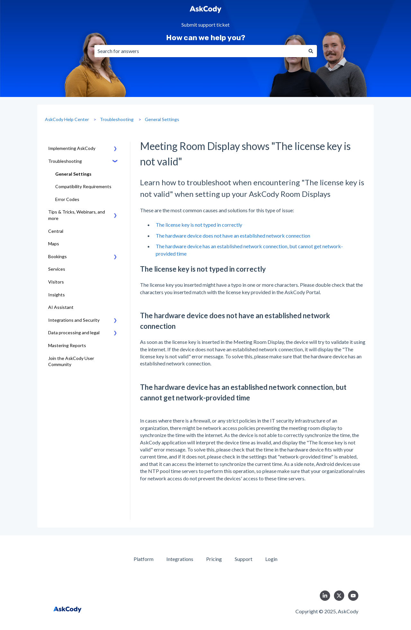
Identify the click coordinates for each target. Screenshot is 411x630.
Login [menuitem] (271, 559)
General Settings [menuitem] (73, 174)
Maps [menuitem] (53, 243)
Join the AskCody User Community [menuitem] (71, 361)
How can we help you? (205, 37)
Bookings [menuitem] (57, 256)
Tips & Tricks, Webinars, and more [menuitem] (76, 215)
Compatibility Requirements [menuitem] (83, 186)
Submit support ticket (205, 25)
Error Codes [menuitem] (67, 199)
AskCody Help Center (67, 119)
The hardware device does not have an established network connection (233, 235)
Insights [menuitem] (56, 294)
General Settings (162, 119)
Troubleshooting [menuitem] (65, 161)
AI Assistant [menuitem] (61, 307)
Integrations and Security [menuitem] (74, 320)
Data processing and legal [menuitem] (74, 332)
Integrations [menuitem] (179, 559)
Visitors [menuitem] (56, 281)
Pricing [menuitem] (214, 559)
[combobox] (199, 51)
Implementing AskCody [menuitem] (71, 148)
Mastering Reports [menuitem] (67, 345)
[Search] (311, 51)
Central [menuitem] (55, 231)
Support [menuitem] (243, 559)
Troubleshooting (117, 119)
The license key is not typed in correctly (199, 225)
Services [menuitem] (56, 269)
